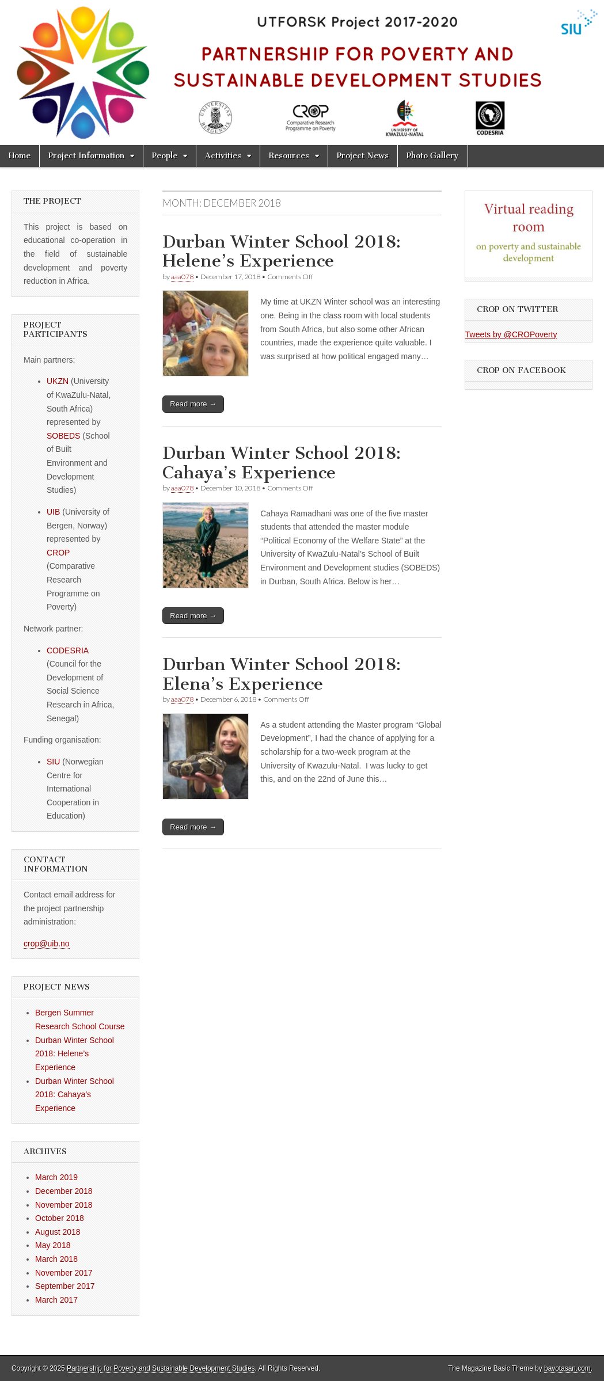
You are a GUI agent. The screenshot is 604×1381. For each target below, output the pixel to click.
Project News (363, 156)
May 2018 (52, 1245)
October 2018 (59, 1218)
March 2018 (56, 1259)
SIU (53, 761)
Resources (289, 156)
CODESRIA (67, 650)
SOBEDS (63, 435)
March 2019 (56, 1177)
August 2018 (58, 1232)
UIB (54, 511)
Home (20, 156)
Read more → (193, 404)
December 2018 (64, 1191)
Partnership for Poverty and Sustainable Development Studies (161, 1368)
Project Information (86, 156)
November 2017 (64, 1272)
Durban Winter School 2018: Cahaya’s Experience (281, 463)
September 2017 (65, 1286)
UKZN (58, 381)
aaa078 (182, 276)
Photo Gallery (433, 156)
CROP (58, 552)
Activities (223, 156)
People (164, 156)
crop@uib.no (47, 943)
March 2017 (56, 1299)
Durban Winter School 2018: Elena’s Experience (281, 674)
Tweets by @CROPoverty (511, 334)
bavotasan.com (567, 1368)
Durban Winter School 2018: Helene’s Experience (281, 251)
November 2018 (64, 1204)
